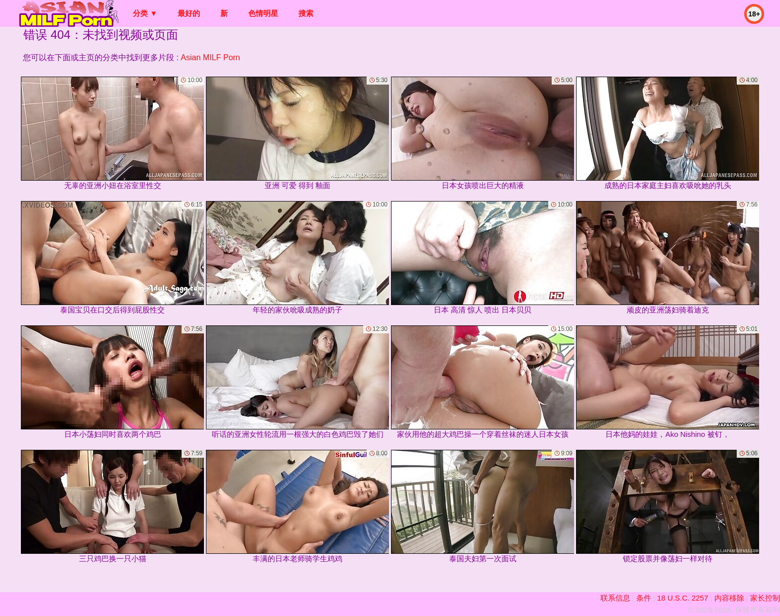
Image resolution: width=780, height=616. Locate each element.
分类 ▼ (145, 13)
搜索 (305, 13)
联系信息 (615, 598)
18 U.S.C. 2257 (682, 598)
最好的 (189, 13)
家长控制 (765, 598)
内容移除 (729, 598)
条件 (643, 598)
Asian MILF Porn (210, 57)
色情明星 (263, 13)
